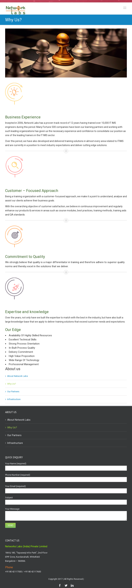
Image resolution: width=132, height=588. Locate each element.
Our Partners (13, 391)
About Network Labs (17, 376)
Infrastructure (13, 399)
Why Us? (11, 383)
